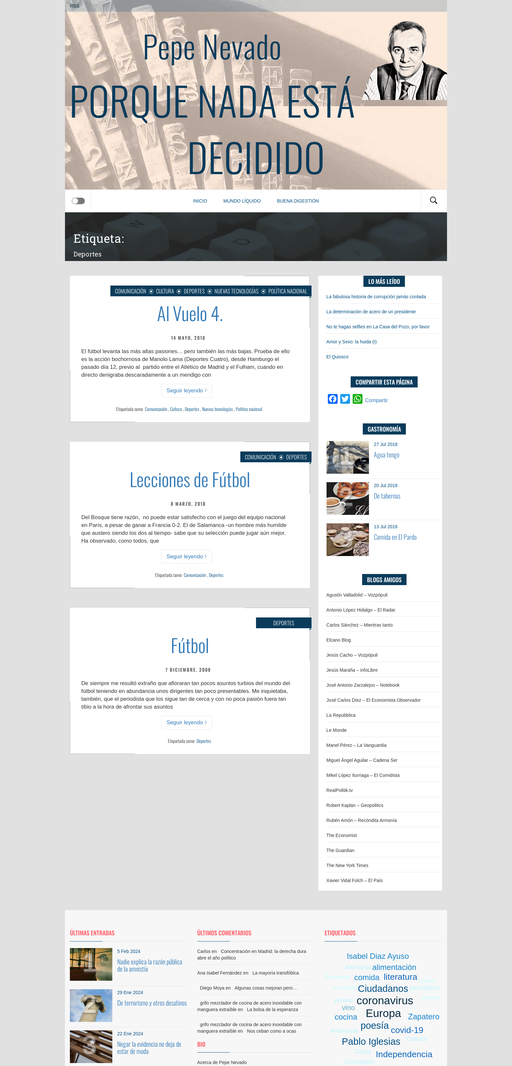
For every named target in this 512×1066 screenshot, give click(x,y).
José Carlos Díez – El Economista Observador (374, 700)
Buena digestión (298, 201)
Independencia (404, 1054)
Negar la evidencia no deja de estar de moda (149, 1047)
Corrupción (359, 1061)
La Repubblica (341, 715)
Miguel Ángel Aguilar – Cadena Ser (362, 760)
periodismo (425, 987)
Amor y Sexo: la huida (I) (352, 341)
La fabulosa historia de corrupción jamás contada (376, 296)
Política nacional (287, 291)
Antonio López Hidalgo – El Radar (361, 610)
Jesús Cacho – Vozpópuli (352, 655)
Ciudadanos (383, 988)
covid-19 (407, 1030)
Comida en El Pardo (395, 537)
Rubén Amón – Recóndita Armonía (362, 820)
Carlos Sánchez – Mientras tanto (360, 625)
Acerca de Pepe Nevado (222, 1062)
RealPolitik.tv (340, 790)
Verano (343, 1000)
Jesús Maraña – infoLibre (352, 670)
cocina (346, 1016)
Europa (383, 1013)
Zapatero (424, 1016)
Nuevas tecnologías (217, 408)
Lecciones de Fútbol (190, 478)
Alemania (358, 967)
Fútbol (190, 644)
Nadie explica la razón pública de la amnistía (149, 965)
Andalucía (344, 1030)
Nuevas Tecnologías (237, 291)
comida (366, 977)
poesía (374, 1025)
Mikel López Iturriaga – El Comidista (363, 775)
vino (348, 1008)
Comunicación (130, 291)
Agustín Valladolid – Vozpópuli (357, 595)
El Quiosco (338, 356)
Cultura (165, 291)
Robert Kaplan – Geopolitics (355, 805)
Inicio (200, 201)
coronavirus (385, 1000)
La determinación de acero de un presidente (371, 311)
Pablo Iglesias (371, 1041)
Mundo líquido (242, 201)
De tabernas (387, 495)
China (363, 1051)
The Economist (342, 835)
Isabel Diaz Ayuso (378, 956)
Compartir (376, 400)
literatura (400, 977)
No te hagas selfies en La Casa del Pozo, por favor (378, 326)
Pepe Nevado (212, 45)
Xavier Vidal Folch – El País (355, 880)
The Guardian (341, 850)
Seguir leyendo (187, 390)
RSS (74, 5)
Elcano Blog (339, 640)
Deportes (194, 291)
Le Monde (337, 730)
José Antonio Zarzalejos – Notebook (363, 685)
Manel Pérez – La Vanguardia (357, 745)
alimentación (394, 967)
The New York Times (347, 865)
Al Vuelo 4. (190, 312)
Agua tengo (386, 454)
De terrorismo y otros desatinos (152, 1003)
